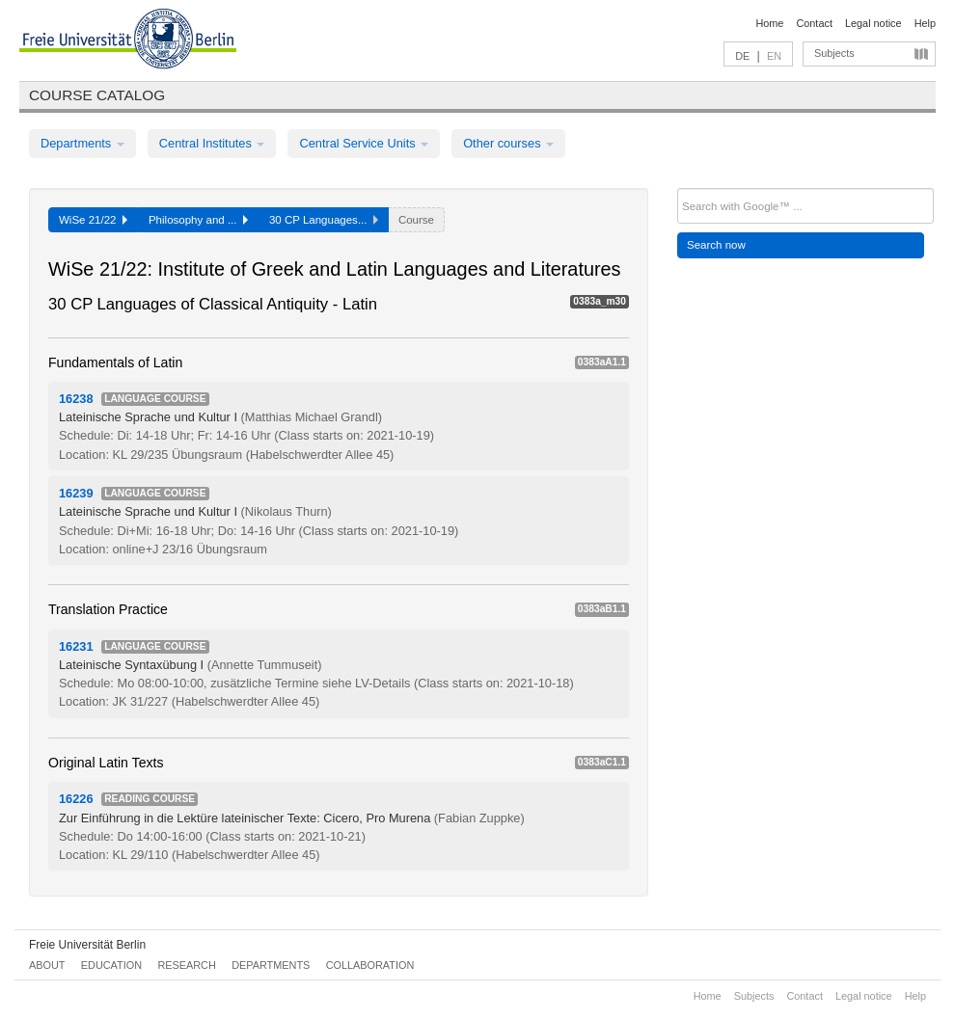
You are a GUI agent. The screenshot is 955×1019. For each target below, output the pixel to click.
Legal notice (873, 23)
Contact (814, 23)
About (47, 965)
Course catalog (97, 95)
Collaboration (370, 965)
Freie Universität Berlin (87, 945)
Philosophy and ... (198, 220)
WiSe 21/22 (93, 220)
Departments (82, 143)
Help (925, 23)
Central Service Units (363, 143)
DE (742, 56)
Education (111, 965)
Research (186, 965)
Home (769, 23)
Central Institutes (212, 143)
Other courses (508, 143)
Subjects (834, 53)
